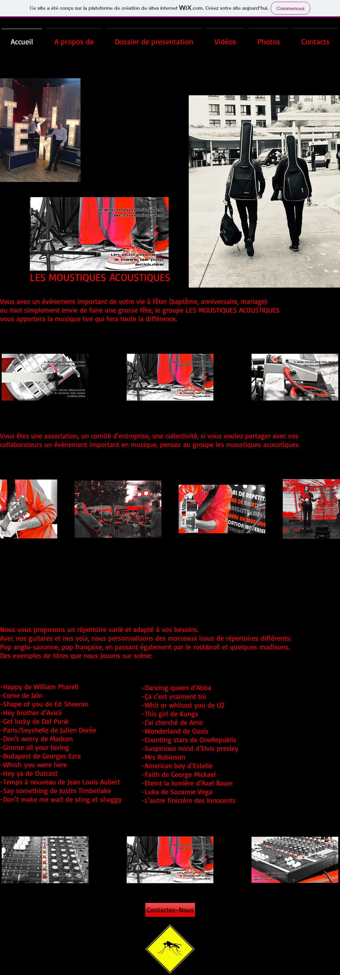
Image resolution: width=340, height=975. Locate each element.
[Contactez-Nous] (170, 910)
